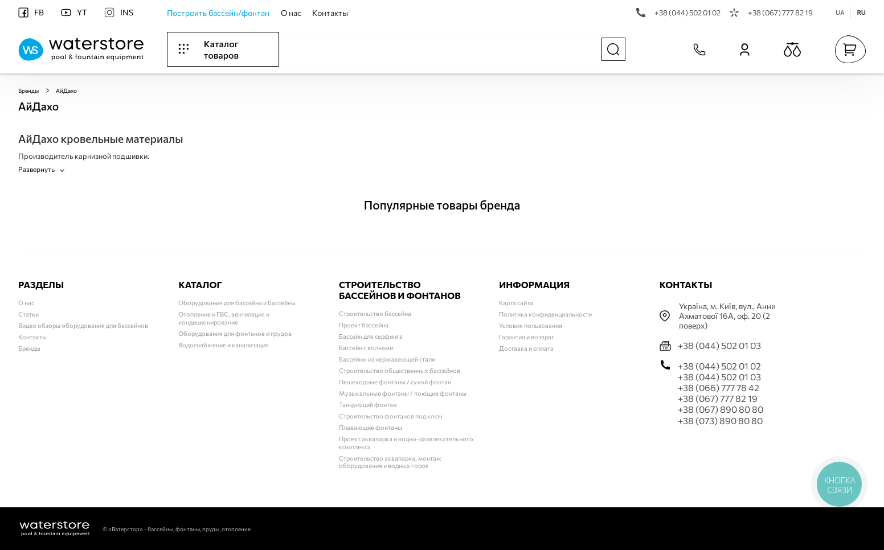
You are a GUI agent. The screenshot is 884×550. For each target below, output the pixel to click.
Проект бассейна (363, 325)
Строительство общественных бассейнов (399, 370)
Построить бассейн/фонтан (218, 13)
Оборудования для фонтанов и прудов (235, 333)
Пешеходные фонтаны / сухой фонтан (395, 381)
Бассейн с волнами (366, 347)
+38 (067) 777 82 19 (771, 12)
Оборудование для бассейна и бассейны (237, 302)
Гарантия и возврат (526, 336)
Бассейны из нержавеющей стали (387, 359)
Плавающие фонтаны (370, 427)
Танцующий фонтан (367, 404)
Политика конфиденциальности (545, 314)
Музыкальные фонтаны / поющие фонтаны (402, 393)
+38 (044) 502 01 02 (678, 12)
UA (840, 12)
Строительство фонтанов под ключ (391, 416)
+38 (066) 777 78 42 (718, 387)
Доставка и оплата (526, 348)
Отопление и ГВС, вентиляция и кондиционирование (223, 318)
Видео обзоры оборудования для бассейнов (83, 325)
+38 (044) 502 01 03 (719, 345)
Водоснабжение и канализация (223, 344)
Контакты (330, 13)
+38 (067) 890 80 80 (720, 409)
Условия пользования (530, 325)
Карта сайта (516, 302)
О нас (291, 13)
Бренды (28, 90)
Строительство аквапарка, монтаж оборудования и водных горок (390, 462)
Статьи (28, 314)
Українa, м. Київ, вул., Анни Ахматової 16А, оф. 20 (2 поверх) (727, 316)
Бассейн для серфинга (371, 336)
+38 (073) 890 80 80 (720, 420)
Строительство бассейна (375, 313)
